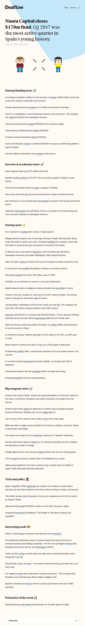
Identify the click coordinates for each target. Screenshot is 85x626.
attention (38, 435)
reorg (14, 458)
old (58, 305)
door (29, 564)
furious (29, 583)
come (45, 419)
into (26, 194)
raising (53, 97)
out (25, 171)
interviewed (20, 211)
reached (18, 275)
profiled (51, 242)
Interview (9, 315)
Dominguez (41, 547)
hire (40, 345)
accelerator (44, 201)
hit (47, 465)
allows (54, 325)
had (34, 335)
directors (37, 252)
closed (32, 107)
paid (22, 506)
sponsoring (40, 318)
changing (36, 371)
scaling (24, 232)
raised (11, 117)
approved (31, 486)
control (23, 262)
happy (45, 412)
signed (26, 409)
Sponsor (73, 8)
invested (39, 154)
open (36, 188)
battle (40, 452)
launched (60, 288)
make (23, 425)
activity (23, 178)
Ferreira (68, 544)
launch (35, 442)
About (66, 8)
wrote (21, 554)
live (47, 281)
